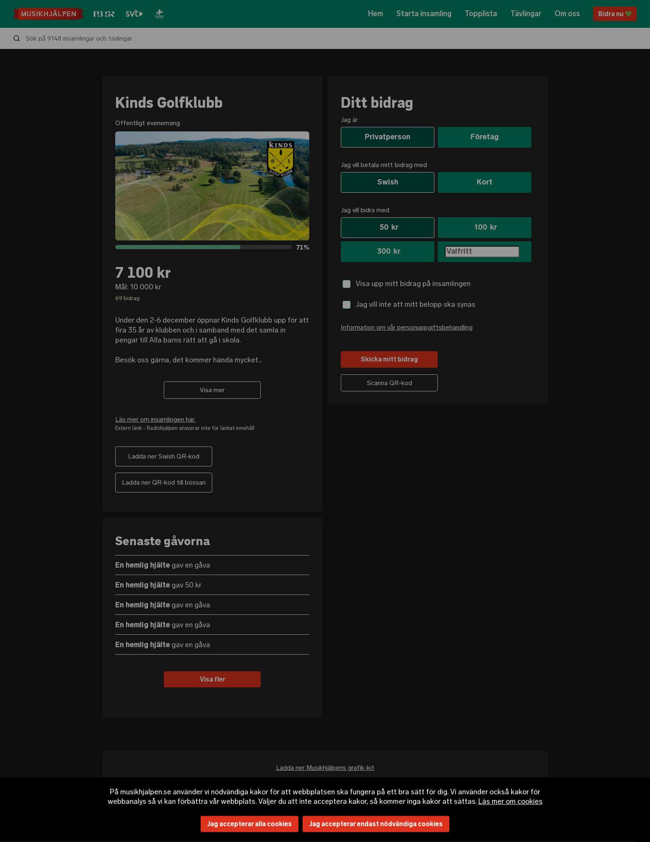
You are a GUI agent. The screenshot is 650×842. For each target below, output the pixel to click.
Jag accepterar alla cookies (249, 824)
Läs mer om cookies (510, 801)
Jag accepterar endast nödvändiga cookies (376, 824)
